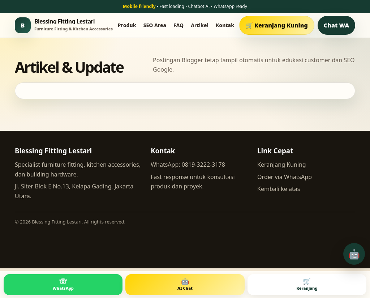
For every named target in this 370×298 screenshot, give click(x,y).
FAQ (178, 25)
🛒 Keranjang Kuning (277, 25)
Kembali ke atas (278, 189)
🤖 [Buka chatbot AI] (354, 253)
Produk (127, 25)
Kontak (225, 25)
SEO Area (154, 25)
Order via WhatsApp (284, 177)
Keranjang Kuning (281, 165)
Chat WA (336, 25)
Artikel (199, 25)
